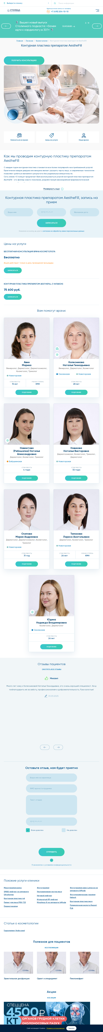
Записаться (13, 270)
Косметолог (21, 371)
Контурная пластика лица (81, 901)
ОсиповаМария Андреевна (27, 535)
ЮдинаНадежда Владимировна (51, 621)
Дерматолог (24, 368)
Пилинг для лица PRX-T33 (15, 902)
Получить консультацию (24, 60)
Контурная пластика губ (14, 898)
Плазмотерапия (11, 906)
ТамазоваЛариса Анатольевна (76, 535)
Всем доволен (37, 830)
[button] (26, 3)
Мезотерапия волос (13, 888)
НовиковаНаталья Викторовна (76, 449)
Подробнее (27, 392)
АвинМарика (26, 364)
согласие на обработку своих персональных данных (63, 231)
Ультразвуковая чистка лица (49, 892)
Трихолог (32, 371)
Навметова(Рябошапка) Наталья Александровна (26, 451)
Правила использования (56, 1028)
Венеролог (11, 368)
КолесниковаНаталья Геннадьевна (76, 364)
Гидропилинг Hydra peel (14, 930)
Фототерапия (43, 888)
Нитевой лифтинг (44, 896)
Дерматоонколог (39, 368)
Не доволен (72, 830)
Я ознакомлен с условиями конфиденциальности (51, 865)
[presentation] (45, 840)
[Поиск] (56, 3)
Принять (71, 1028)
